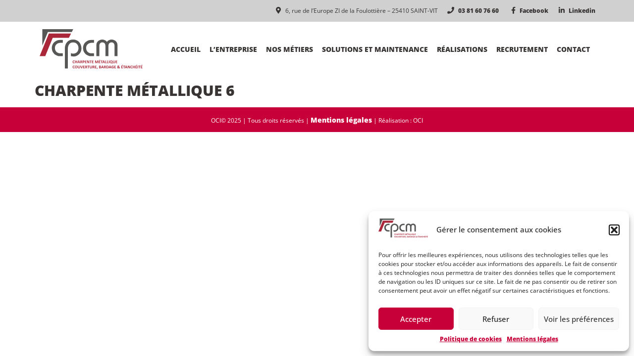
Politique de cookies (471, 339)
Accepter (415, 319)
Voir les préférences (579, 319)
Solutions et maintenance (375, 49)
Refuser (495, 319)
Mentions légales (532, 339)
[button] (614, 230)
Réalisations (462, 49)
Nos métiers (289, 49)
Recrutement (522, 49)
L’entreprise (233, 49)
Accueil (186, 49)
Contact (573, 49)
